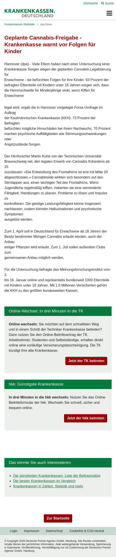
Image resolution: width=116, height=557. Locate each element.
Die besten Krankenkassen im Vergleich (44, 481)
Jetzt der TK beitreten (86, 361)
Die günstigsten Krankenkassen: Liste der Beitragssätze (57, 476)
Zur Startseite (58, 518)
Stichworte (90, 3)
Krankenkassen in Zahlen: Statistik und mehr (48, 486)
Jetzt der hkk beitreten (85, 418)
